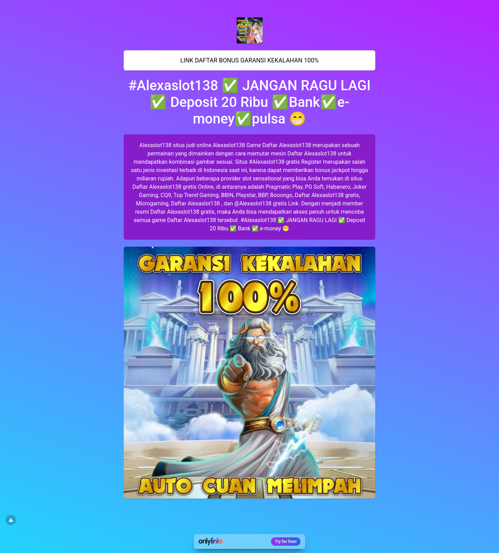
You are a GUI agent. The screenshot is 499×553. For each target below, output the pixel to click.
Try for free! (286, 541)
